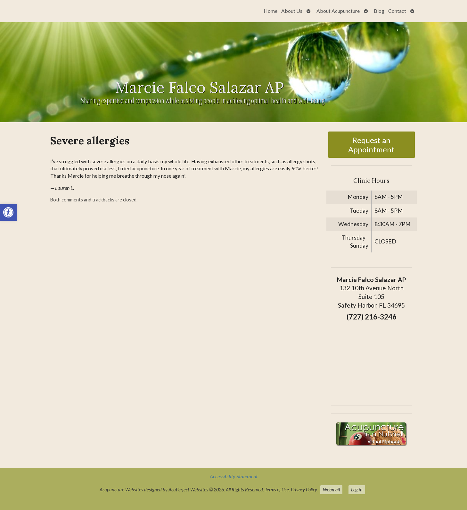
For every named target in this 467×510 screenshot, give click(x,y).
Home (270, 11)
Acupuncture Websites (121, 489)
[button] (8, 212)
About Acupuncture (338, 11)
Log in (357, 489)
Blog (379, 11)
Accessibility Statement (234, 476)
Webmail (331, 489)
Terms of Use (277, 489)
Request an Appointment (371, 144)
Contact (397, 11)
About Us (291, 11)
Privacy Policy (304, 489)
